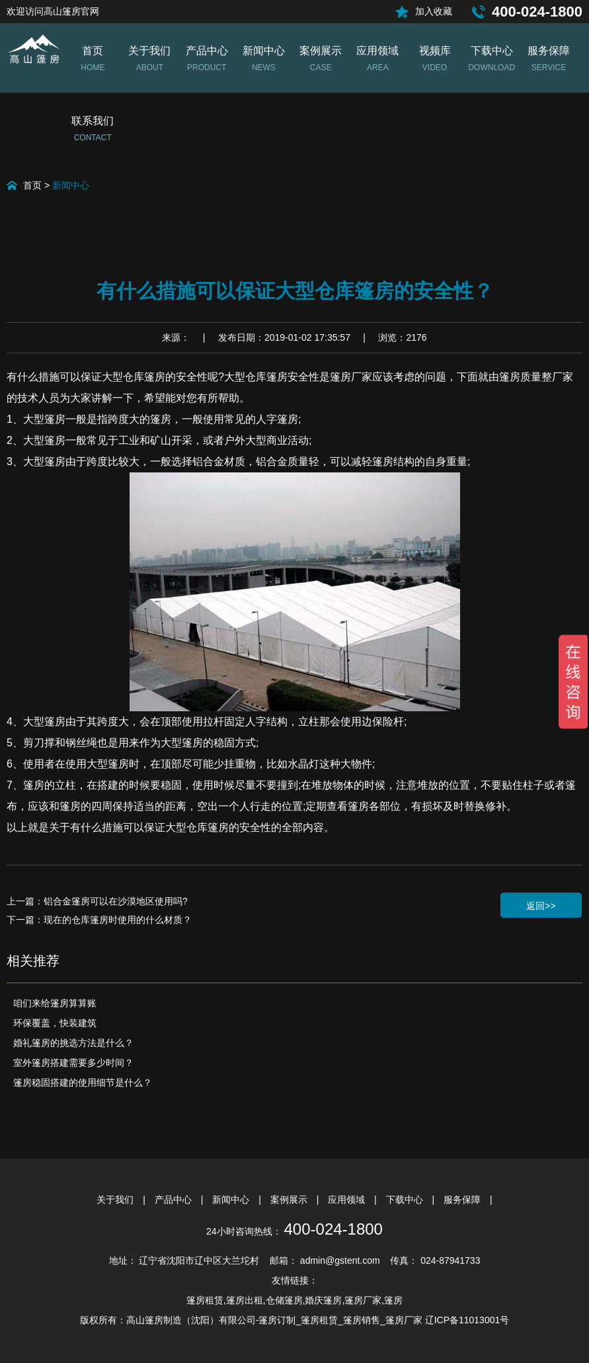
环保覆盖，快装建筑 (55, 1023)
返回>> (540, 906)
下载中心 (406, 1199)
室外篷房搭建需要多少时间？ (73, 1062)
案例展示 (290, 1199)
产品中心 (174, 1199)
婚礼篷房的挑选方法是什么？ (73, 1042)
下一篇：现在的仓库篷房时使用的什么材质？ (99, 919)
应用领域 (348, 1199)
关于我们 (116, 1199)
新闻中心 (70, 185)
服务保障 (463, 1199)
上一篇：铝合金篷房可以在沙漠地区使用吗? (97, 901)
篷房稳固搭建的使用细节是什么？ (82, 1082)
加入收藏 (433, 11)
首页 (32, 185)
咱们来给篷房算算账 (55, 1003)
